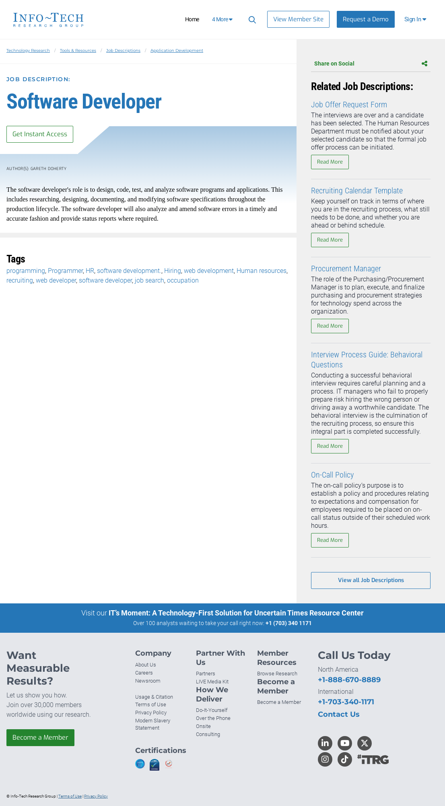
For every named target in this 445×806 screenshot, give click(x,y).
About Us (145, 665)
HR (90, 271)
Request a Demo (366, 19)
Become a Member (40, 737)
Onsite (203, 726)
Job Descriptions (123, 50)
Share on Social (370, 63)
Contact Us (339, 714)
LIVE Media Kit (212, 682)
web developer (56, 280)
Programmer (65, 271)
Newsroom (148, 681)
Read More (330, 161)
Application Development (176, 50)
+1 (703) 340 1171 (289, 623)
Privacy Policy (151, 713)
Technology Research (28, 50)
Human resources (261, 271)
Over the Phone (213, 718)
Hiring (172, 271)
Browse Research (277, 674)
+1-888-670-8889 (349, 679)
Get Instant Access (39, 134)
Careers (144, 673)
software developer (105, 280)
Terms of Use (150, 704)
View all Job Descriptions (371, 580)
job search (149, 280)
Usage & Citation (154, 697)
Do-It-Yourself (211, 710)
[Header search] (251, 19)
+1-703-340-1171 (346, 701)
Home (192, 19)
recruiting (19, 280)
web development (209, 271)
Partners (205, 674)
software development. (129, 271)
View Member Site (298, 19)
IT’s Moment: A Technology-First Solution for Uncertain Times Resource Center (236, 613)
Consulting (208, 734)
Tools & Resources (78, 50)
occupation (183, 280)
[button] (416, 19)
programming (25, 271)
